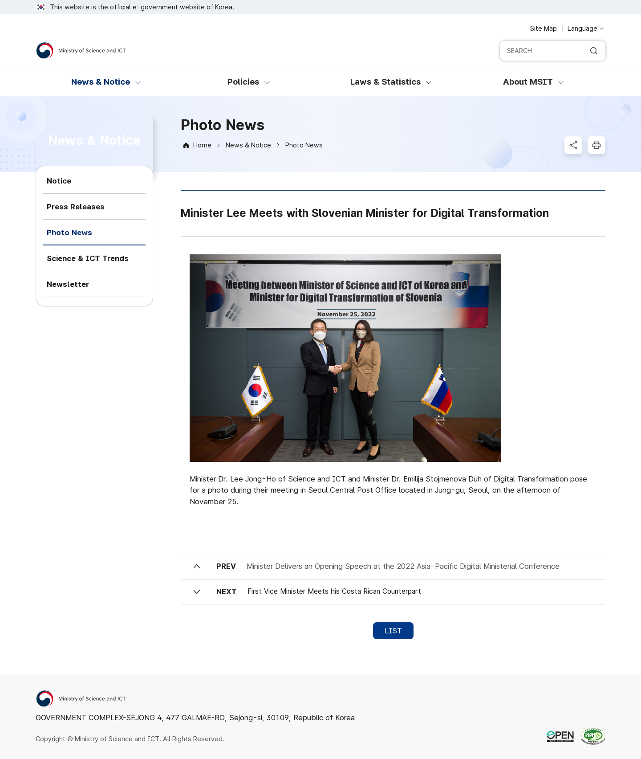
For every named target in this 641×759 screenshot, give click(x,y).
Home (202, 145)
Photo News (304, 145)
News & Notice (248, 145)
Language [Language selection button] (582, 28)
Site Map (543, 28)
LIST (393, 630)
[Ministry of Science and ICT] (81, 51)
